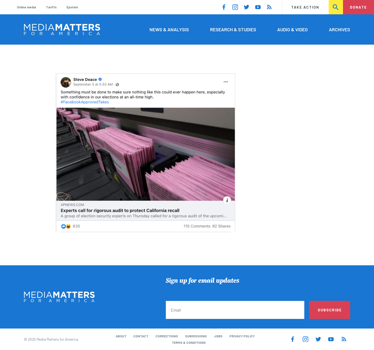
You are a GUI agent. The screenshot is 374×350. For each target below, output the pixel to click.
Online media (26, 7)
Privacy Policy (242, 336)
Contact (140, 336)
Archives (339, 29)
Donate (358, 7)
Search (336, 7)
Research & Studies (233, 29)
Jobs (218, 336)
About (121, 336)
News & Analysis (169, 29)
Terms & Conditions (189, 342)
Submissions (196, 336)
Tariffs (51, 7)
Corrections (167, 336)
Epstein (72, 7)
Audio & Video (292, 29)
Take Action (305, 7)
